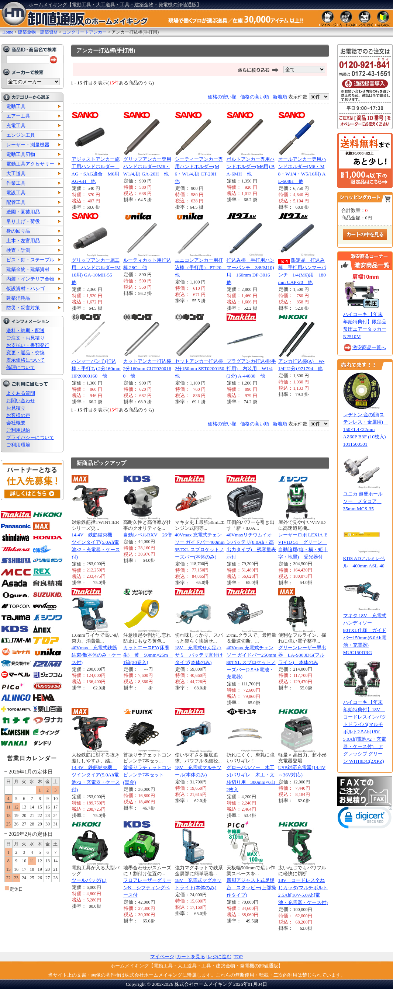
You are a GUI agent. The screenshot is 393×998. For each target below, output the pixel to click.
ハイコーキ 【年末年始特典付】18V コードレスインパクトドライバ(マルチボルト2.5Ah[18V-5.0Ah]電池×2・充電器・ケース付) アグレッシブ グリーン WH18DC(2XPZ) (364, 731)
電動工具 (15, 106)
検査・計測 (18, 250)
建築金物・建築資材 (27, 269)
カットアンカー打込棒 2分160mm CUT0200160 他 (149, 368)
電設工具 (15, 192)
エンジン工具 (20, 135)
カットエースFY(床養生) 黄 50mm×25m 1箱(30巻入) (148, 655)
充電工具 (15, 125)
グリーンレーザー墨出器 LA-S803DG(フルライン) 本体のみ (302, 655)
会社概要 (15, 422)
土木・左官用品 (23, 240)
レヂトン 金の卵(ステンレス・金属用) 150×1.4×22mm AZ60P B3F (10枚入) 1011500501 (365, 429)
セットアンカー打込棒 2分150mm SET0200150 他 (202, 368)
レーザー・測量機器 (27, 144)
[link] (365, 819)
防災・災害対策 (23, 307)
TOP (238, 956)
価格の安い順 (222, 97)
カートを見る (190, 956)
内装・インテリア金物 (30, 279)
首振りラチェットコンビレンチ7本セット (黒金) (147, 775)
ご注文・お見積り (25, 338)
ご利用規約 (18, 430)
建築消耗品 (18, 298)
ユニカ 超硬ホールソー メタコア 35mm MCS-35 (363, 501)
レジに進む (219, 956)
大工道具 (15, 173)
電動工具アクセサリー (30, 164)
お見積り (15, 408)
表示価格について (25, 360)
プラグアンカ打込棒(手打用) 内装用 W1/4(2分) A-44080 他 (251, 368)
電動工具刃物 (20, 154)
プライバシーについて (30, 437)
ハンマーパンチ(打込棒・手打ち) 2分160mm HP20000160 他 (96, 368)
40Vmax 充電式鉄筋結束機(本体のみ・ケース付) (96, 655)
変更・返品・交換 (25, 352)
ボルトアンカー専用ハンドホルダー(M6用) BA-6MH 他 (251, 166)
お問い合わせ (20, 400)
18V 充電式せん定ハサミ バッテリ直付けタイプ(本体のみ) (199, 655)
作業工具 (15, 183)
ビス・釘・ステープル (30, 259)
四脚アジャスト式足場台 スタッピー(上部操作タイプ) (251, 887)
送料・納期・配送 (25, 330)
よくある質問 (20, 393)
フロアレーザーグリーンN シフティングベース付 (147, 887)
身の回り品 (18, 231)
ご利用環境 (18, 445)
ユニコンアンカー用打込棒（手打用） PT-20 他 (200, 267)
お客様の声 (18, 415)
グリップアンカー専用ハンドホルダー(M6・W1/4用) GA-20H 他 (147, 166)
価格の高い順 (254, 97)
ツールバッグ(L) (89, 880)
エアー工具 (18, 116)
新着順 (280, 97)
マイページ (162, 956)
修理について (20, 367)
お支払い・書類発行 (27, 345)
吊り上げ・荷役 (23, 221)
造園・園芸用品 (23, 212)
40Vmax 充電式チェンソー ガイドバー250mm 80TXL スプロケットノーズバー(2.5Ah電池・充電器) (254, 662)
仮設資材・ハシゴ (25, 288)
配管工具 (15, 202)
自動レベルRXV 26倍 (147, 535)
